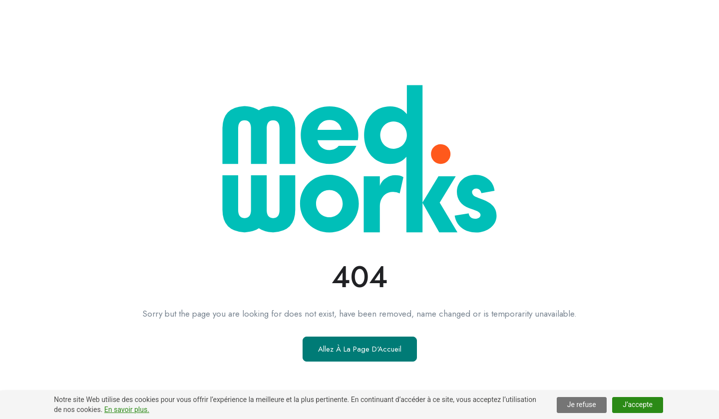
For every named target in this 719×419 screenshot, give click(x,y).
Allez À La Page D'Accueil (359, 349)
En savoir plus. (126, 410)
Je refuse (581, 405)
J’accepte (638, 405)
